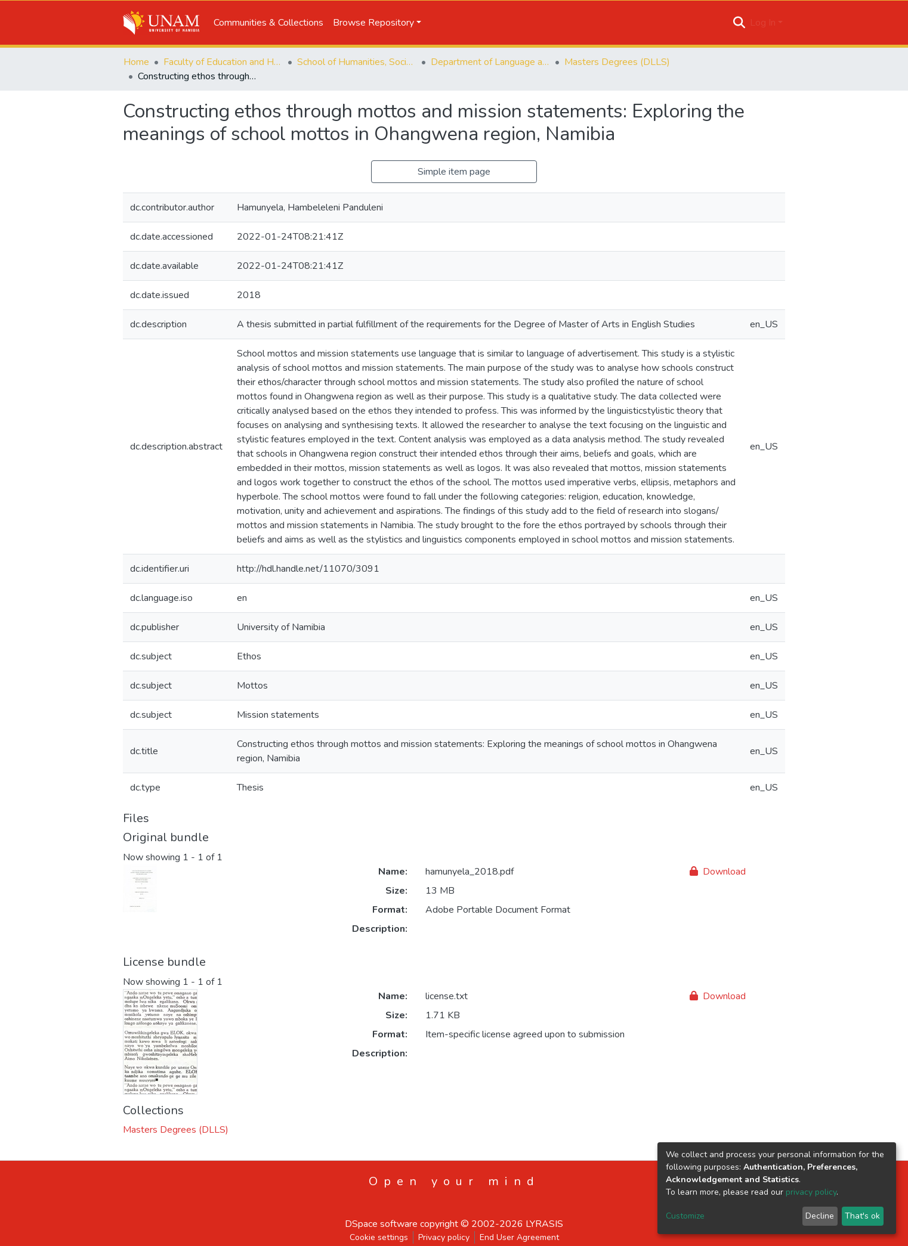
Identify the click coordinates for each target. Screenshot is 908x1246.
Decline (819, 1216)
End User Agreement (519, 1237)
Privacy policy (444, 1237)
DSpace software (381, 1223)
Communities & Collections (268, 22)
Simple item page (454, 171)
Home (136, 62)
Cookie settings (379, 1237)
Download (718, 871)
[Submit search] (739, 22)
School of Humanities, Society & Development (356, 62)
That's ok (862, 1216)
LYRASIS (544, 1223)
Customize (685, 1216)
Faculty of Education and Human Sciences (223, 62)
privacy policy (811, 1192)
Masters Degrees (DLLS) (617, 62)
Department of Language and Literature (490, 62)
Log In (763, 22)
